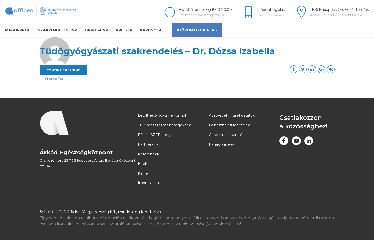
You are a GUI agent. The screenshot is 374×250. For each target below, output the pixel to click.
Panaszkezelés (222, 154)
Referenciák (148, 164)
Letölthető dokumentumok (162, 125)
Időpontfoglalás (197, 30)
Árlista (124, 30)
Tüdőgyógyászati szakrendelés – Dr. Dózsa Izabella (192, 51)
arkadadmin (57, 72)
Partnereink (148, 154)
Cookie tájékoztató (225, 145)
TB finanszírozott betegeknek (164, 135)
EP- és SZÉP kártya (155, 145)
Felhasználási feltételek (229, 135)
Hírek (142, 174)
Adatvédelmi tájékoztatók (232, 125)
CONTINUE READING (99, 70)
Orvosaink (96, 30)
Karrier (143, 183)
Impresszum (149, 193)
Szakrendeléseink (57, 30)
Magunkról (17, 30)
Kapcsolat (152, 30)
